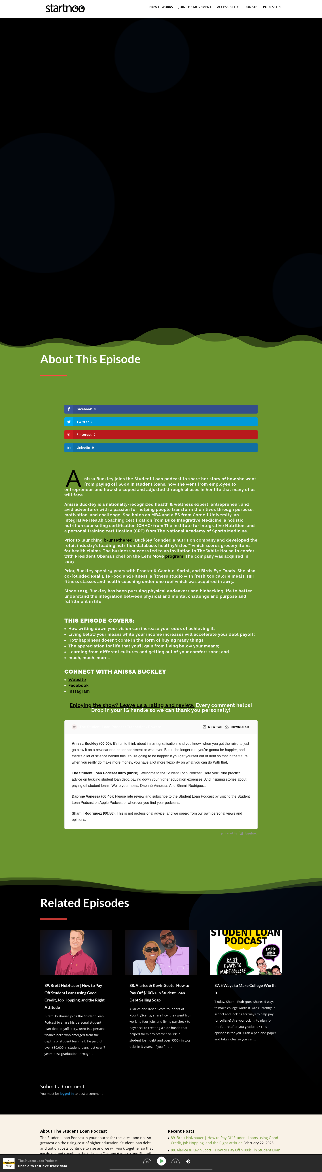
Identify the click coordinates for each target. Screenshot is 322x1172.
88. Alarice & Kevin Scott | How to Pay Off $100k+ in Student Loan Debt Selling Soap (159, 954)
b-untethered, (119, 502)
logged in (67, 1055)
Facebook (78, 647)
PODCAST (270, 9)
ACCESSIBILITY (228, 9)
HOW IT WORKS (161, 9)
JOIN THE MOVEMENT (195, 9)
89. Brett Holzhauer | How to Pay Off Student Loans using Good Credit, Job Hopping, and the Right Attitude (224, 1102)
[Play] (162, 1161)
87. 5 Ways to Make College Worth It (201, 1124)
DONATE (250, 9)
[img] (147, 1161)
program (174, 517)
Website (77, 641)
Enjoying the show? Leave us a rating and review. (132, 667)
